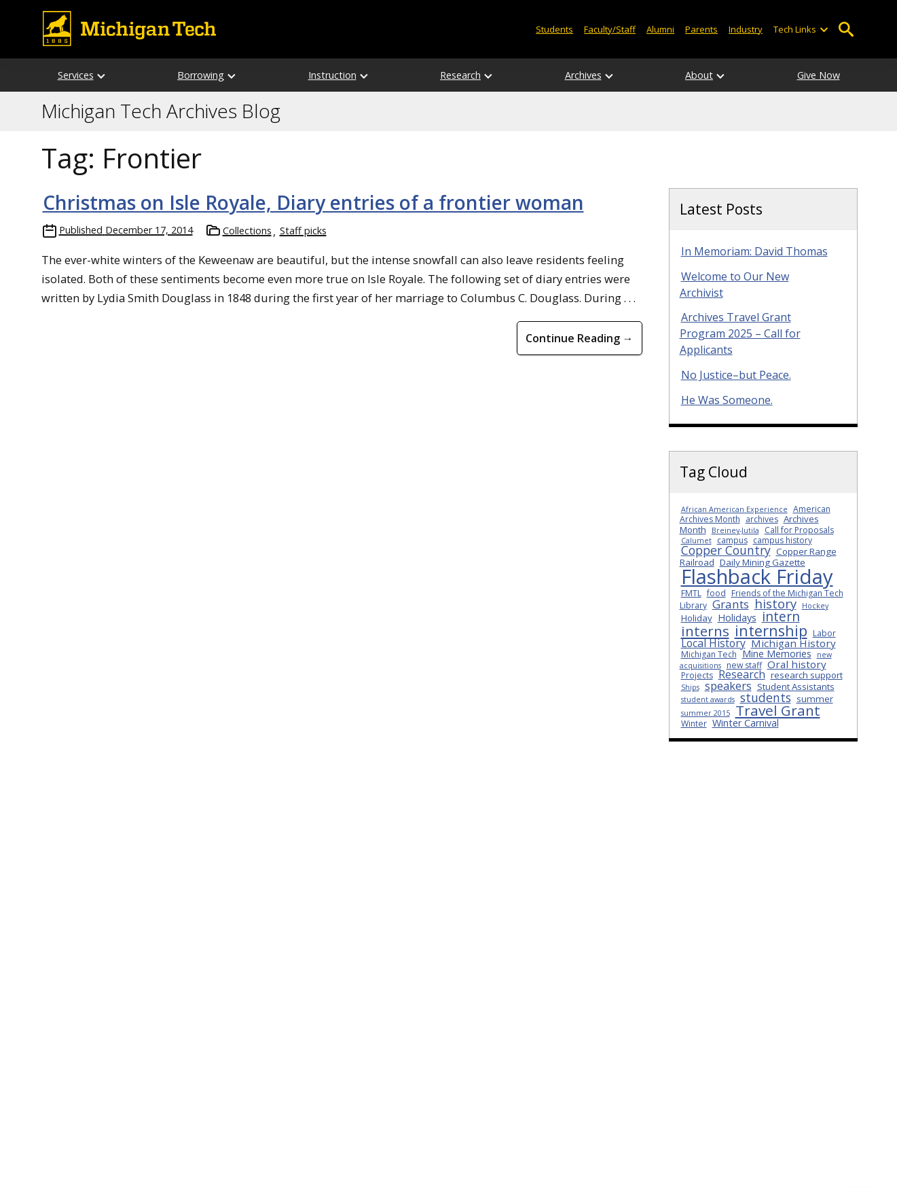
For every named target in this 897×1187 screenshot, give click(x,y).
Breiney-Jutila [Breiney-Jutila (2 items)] (735, 530)
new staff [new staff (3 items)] (744, 665)
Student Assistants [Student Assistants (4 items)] (796, 686)
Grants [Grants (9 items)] (730, 604)
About (699, 75)
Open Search (846, 29)
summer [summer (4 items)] (815, 699)
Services (76, 75)
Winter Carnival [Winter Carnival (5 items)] (745, 722)
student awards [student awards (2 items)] (708, 699)
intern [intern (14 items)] (781, 616)
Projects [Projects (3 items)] (697, 675)
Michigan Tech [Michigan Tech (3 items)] (709, 654)
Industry (746, 29)
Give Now (818, 75)
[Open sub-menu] (823, 29)
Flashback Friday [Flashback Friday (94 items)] (757, 576)
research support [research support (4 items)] (807, 675)
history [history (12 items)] (775, 603)
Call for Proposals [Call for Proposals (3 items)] (799, 530)
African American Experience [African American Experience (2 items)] (734, 509)
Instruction (332, 75)
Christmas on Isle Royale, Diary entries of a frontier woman (313, 202)
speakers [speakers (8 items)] (728, 685)
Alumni (660, 29)
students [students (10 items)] (765, 697)
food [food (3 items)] (716, 593)
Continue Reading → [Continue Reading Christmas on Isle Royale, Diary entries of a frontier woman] (580, 338)
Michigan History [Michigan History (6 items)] (793, 643)
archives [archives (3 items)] (762, 519)
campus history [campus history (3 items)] (782, 540)
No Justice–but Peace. (736, 374)
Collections (247, 230)
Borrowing (200, 75)
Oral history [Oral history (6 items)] (796, 664)
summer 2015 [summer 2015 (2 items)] (705, 713)
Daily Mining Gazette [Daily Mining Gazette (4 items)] (762, 562)
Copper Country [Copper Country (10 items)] (726, 550)
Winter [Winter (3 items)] (694, 723)
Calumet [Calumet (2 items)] (696, 540)
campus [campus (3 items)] (732, 540)
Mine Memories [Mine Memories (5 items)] (776, 653)
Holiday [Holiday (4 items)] (696, 618)
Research (460, 75)
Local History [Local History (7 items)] (713, 643)
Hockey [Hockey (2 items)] (815, 605)
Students (554, 29)
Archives (583, 75)
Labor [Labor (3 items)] (824, 633)
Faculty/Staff (610, 29)
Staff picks (303, 230)
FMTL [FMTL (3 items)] (691, 593)
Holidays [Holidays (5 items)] (737, 617)
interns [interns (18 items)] (705, 630)
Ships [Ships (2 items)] (690, 687)
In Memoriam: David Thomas (754, 251)
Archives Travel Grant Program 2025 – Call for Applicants (740, 333)
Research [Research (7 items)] (741, 674)
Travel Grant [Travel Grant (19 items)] (777, 710)
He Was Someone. (727, 399)
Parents (701, 29)
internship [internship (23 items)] (771, 630)
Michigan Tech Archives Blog (160, 111)
